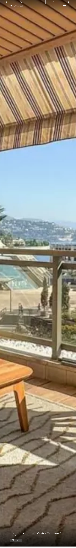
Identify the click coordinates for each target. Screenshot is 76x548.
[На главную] (17, 6)
